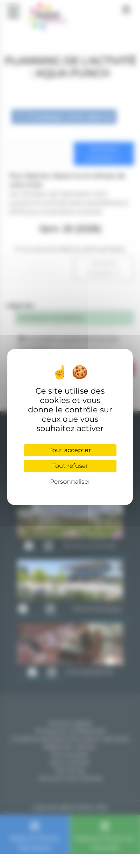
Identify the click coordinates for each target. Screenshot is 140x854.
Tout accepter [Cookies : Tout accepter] (70, 450)
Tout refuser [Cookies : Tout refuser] (70, 465)
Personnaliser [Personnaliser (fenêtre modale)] (70, 481)
